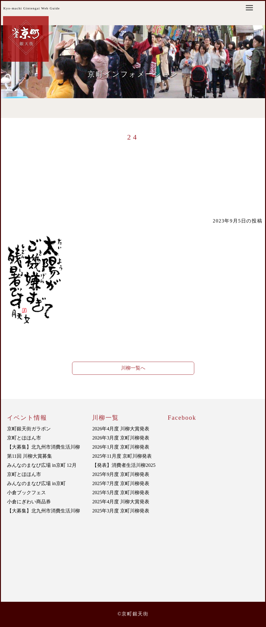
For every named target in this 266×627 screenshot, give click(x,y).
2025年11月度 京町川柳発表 (121, 456)
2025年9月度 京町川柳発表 (120, 474)
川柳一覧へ (133, 367)
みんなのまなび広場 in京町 (36, 483)
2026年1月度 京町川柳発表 (120, 447)
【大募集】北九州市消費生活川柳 (43, 447)
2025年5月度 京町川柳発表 (120, 492)
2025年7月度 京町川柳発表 (120, 483)
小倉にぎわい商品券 (29, 501)
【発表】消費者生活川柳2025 (123, 465)
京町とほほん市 (24, 437)
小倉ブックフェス (26, 492)
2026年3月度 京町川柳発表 (120, 437)
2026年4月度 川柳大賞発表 (120, 428)
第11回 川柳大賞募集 (29, 456)
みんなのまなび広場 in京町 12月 (41, 465)
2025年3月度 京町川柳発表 (120, 510)
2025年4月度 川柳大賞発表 (120, 501)
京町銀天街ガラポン (29, 428)
